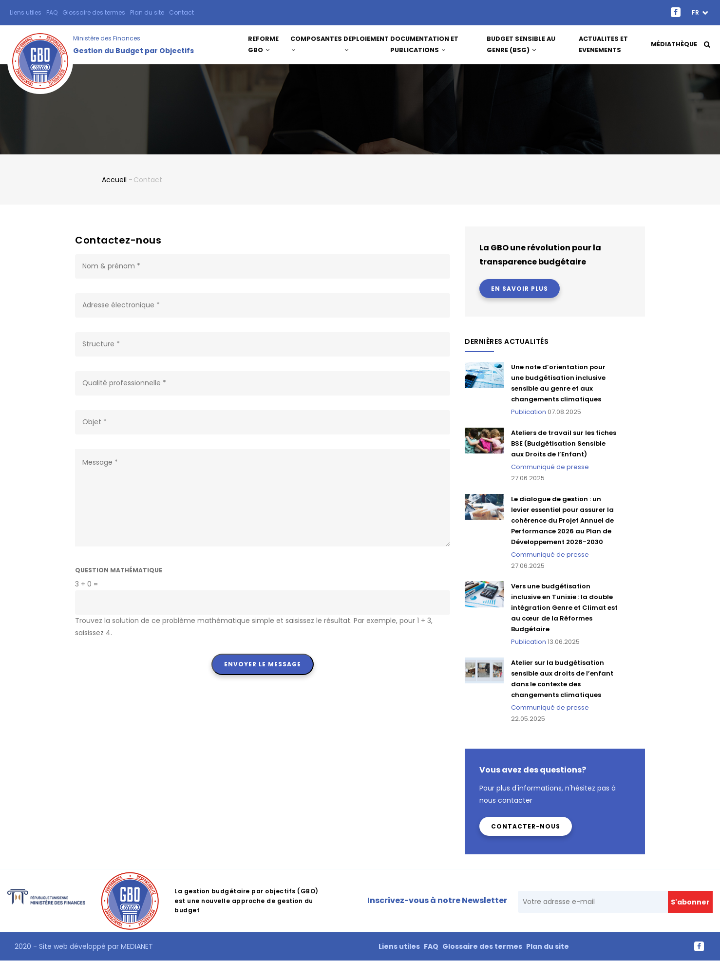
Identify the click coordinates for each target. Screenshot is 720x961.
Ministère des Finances (106, 38)
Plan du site (147, 12)
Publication (528, 411)
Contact (181, 12)
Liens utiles (25, 12)
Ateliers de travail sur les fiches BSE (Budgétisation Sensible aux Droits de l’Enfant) (563, 443)
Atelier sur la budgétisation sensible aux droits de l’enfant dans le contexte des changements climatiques (562, 678)
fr (696, 12)
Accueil (114, 180)
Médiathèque (673, 44)
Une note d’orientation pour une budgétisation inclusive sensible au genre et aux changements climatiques (558, 383)
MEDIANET (136, 946)
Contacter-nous (525, 826)
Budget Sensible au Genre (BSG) (521, 44)
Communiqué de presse (550, 466)
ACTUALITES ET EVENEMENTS (603, 44)
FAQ (51, 12)
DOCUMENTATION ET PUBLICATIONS (426, 44)
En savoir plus (519, 288)
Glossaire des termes (93, 12)
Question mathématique (118, 570)
